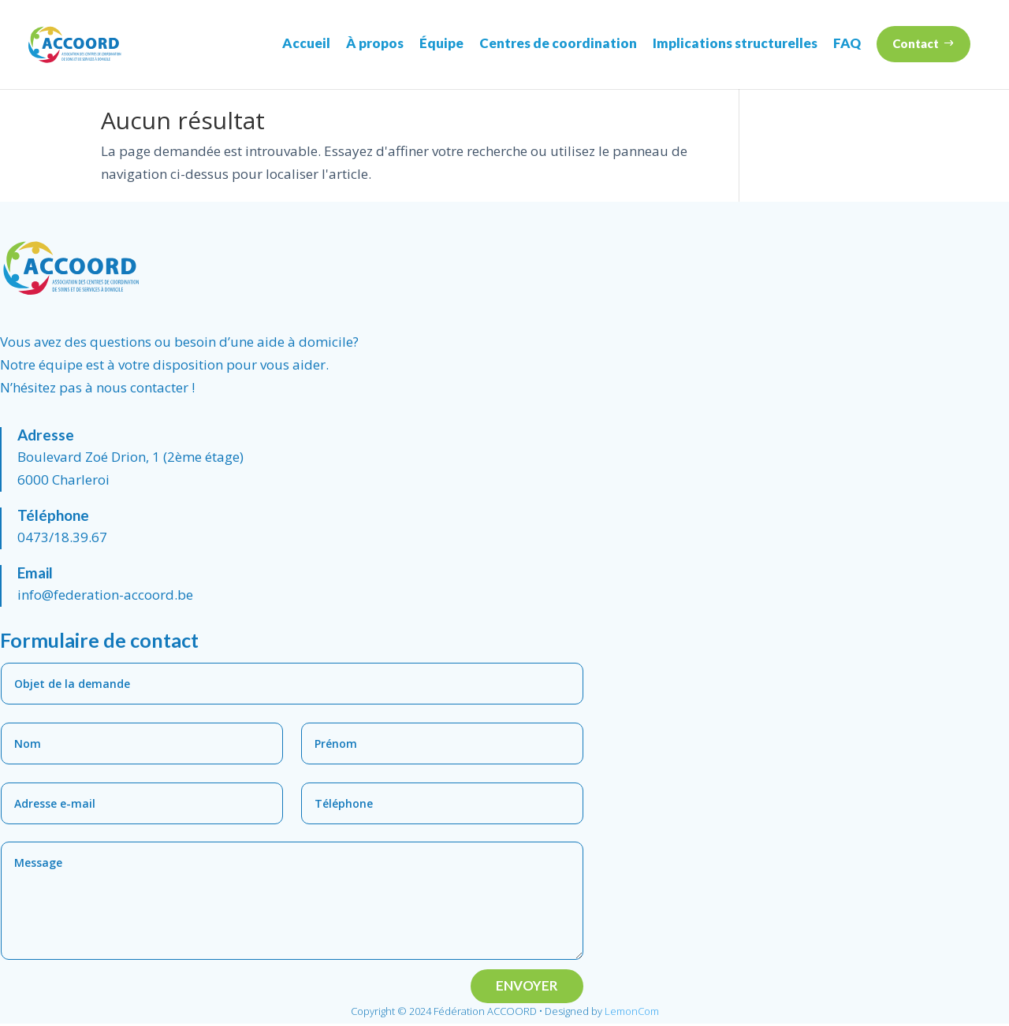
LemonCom (632, 1013)
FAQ (847, 43)
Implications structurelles (735, 43)
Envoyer (527, 988)
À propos (375, 43)
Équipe (441, 43)
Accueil (306, 43)
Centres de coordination (558, 43)
